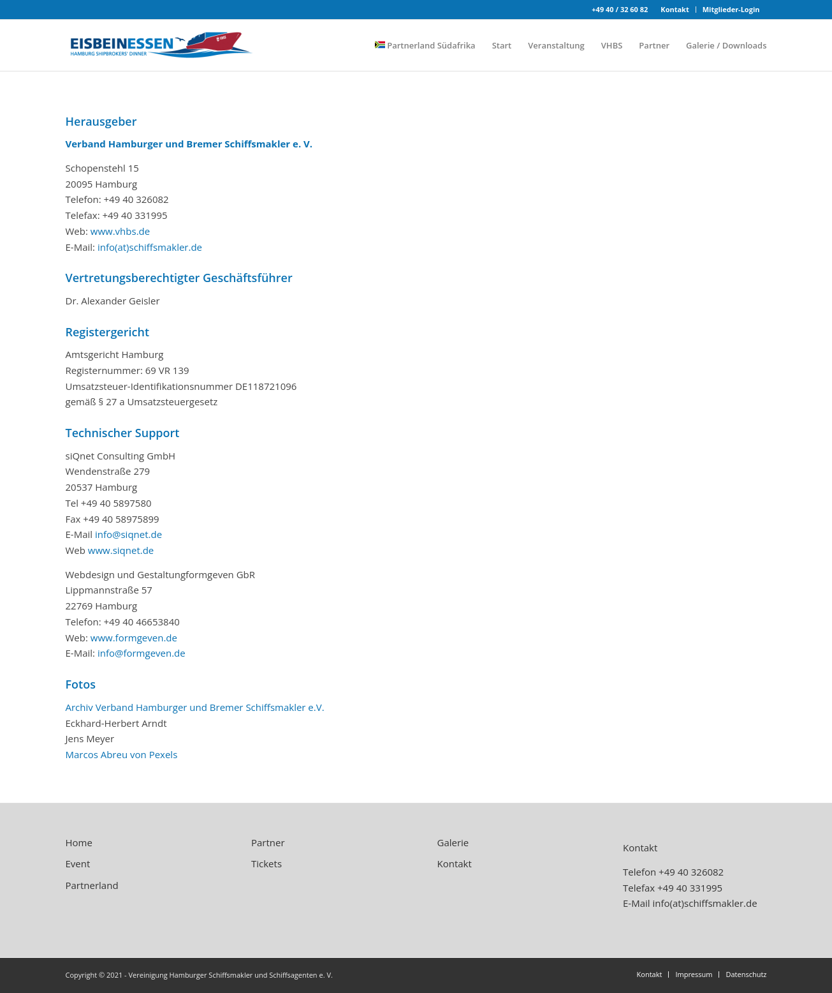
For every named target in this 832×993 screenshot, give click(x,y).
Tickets (266, 863)
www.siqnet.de (121, 550)
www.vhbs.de (120, 231)
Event (78, 863)
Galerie (453, 842)
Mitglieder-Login (731, 9)
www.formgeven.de (134, 637)
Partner (268, 842)
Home (79, 842)
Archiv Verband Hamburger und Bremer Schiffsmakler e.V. (195, 707)
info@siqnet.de (128, 534)
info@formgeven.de (142, 652)
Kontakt (674, 9)
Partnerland (92, 885)
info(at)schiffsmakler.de (150, 247)
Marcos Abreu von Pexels (122, 754)
